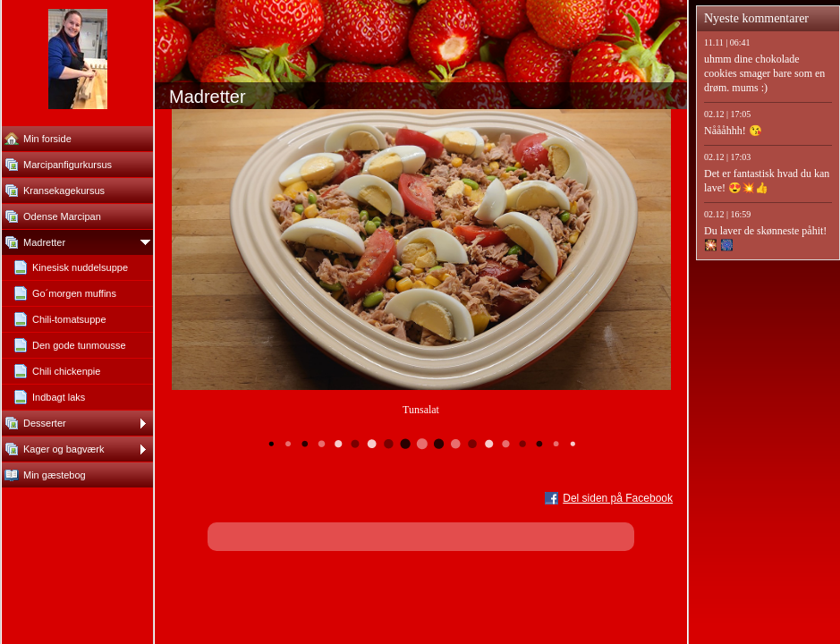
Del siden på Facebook (618, 498)
